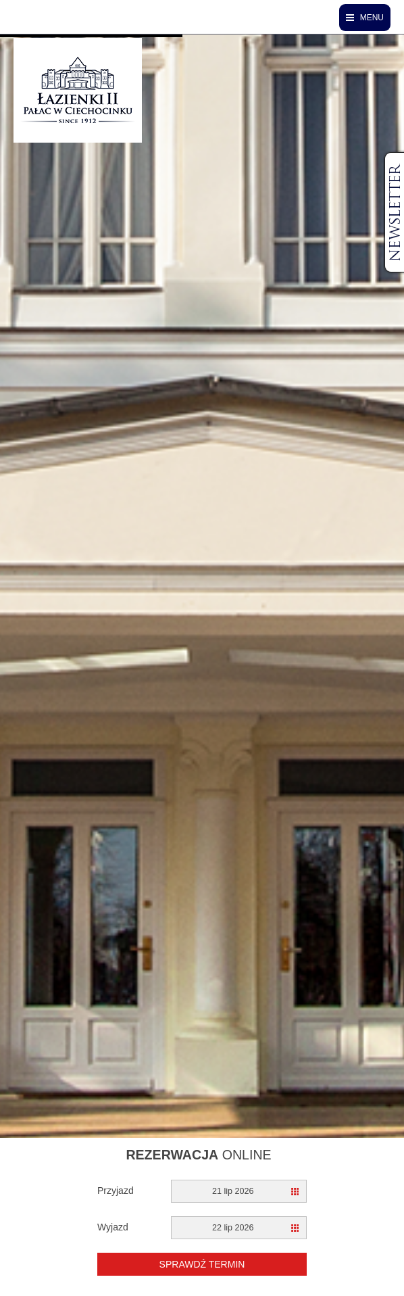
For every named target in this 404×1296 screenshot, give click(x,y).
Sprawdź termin (202, 1264)
